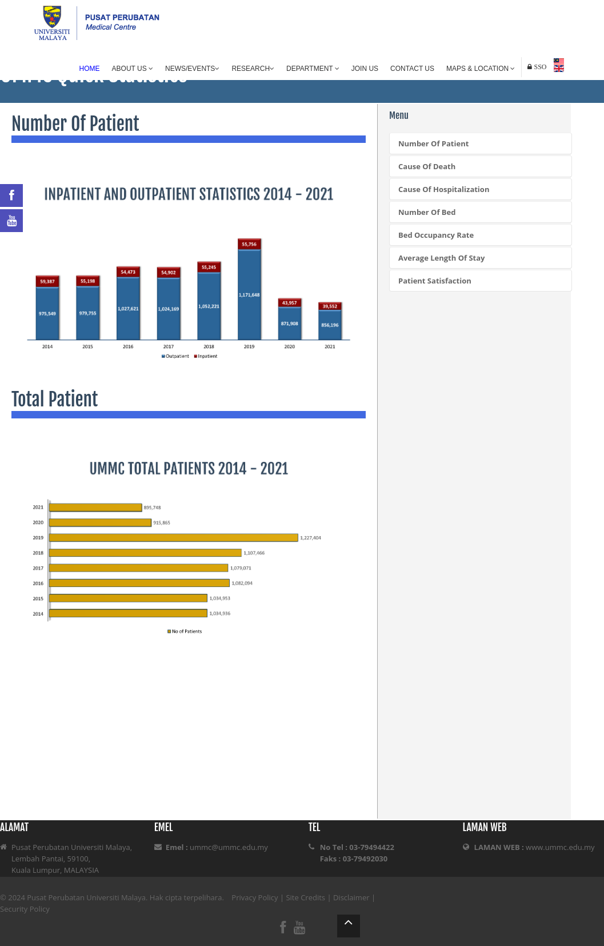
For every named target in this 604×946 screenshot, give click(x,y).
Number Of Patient (433, 143)
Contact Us (412, 69)
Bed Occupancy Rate (436, 235)
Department (312, 69)
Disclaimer (351, 897)
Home (89, 69)
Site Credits (305, 897)
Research (252, 69)
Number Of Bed (426, 212)
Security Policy (25, 909)
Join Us (364, 69)
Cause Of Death (426, 166)
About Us (132, 69)
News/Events (192, 69)
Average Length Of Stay (441, 258)
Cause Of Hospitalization (443, 189)
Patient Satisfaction (434, 281)
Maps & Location (480, 69)
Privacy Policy (254, 897)
